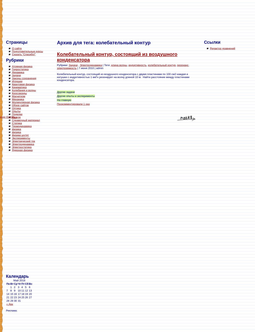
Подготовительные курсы (27, 51)
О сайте (17, 48)
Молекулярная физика (26, 102)
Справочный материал (26, 120)
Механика (18, 99)
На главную (64, 100)
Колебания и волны (24, 90)
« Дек (9, 304)
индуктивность (137, 65)
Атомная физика (22, 66)
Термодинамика (22, 126)
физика (16, 129)
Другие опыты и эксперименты (76, 96)
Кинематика (19, 87)
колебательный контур (162, 65)
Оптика (16, 108)
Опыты (16, 111)
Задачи (16, 75)
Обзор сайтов (20, 105)
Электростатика (21, 147)
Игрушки (17, 81)
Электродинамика (23, 144)
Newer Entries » (187, 119)
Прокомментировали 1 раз (73, 104)
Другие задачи (66, 92)
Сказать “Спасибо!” (24, 54)
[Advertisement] (22, 213)
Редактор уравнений (222, 48)
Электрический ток (23, 141)
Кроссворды (19, 93)
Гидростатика (20, 69)
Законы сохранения (24, 78)
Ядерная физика (22, 150)
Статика (17, 123)
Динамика (18, 72)
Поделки (17, 114)
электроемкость (66, 68)
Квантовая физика (23, 84)
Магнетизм (18, 96)
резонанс (182, 65)
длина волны (119, 65)
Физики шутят (20, 135)
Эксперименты (21, 138)
